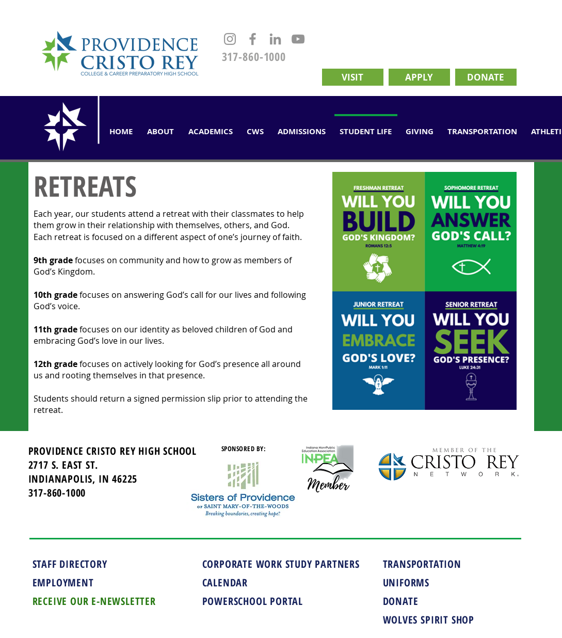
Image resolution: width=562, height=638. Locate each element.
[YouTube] (298, 39)
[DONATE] (486, 77)
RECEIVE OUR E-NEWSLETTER (94, 601)
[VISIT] (352, 77)
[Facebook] (253, 39)
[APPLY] (419, 77)
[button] (210, 127)
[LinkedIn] (275, 39)
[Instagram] (230, 39)
